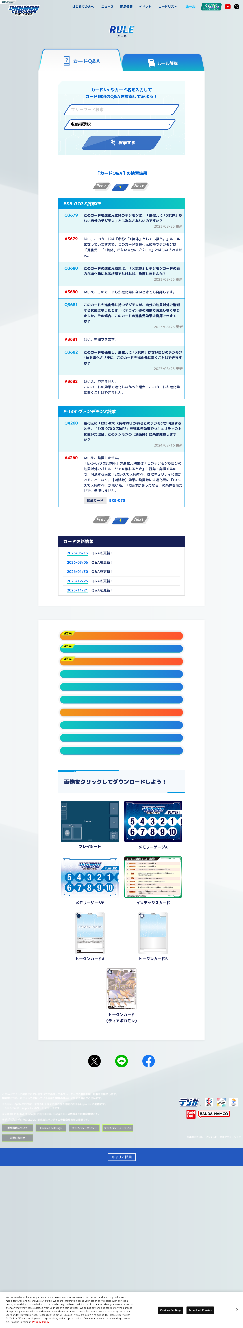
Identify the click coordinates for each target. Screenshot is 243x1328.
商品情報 (126, 7)
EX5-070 (117, 500)
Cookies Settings (51, 1289)
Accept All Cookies (200, 1310)
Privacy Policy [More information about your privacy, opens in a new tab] (40, 1321)
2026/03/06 (77, 562)
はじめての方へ (83, 7)
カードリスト (168, 7)
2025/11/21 (77, 590)
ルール (190, 7)
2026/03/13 (77, 553)
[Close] (237, 1309)
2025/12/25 (77, 581)
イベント (145, 7)
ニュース (107, 7)
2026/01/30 (77, 571)
